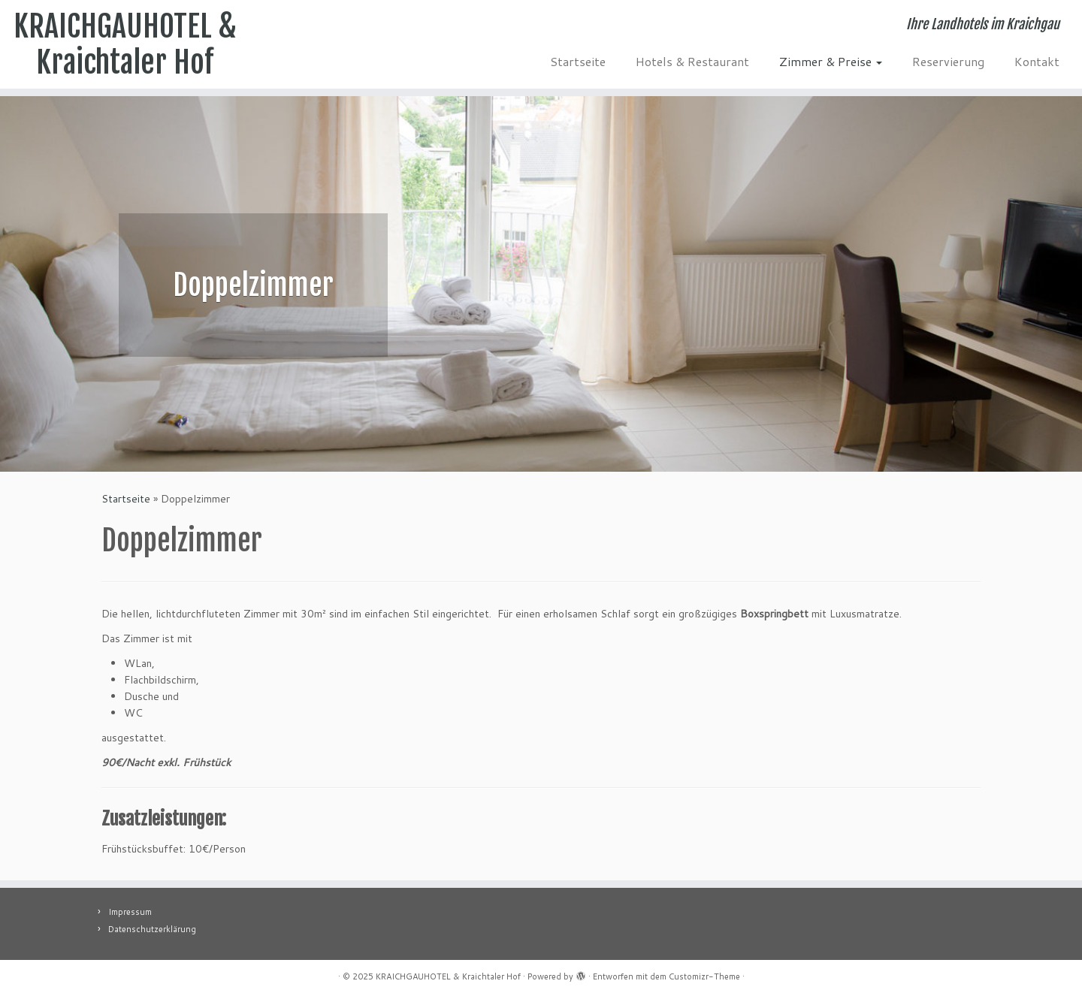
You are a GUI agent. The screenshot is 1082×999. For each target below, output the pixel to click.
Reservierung (948, 61)
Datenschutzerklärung (152, 929)
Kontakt (1036, 61)
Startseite (578, 61)
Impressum (130, 912)
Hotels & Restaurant (692, 61)
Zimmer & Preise (830, 61)
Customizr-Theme (704, 976)
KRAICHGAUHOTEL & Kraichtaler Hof (125, 44)
